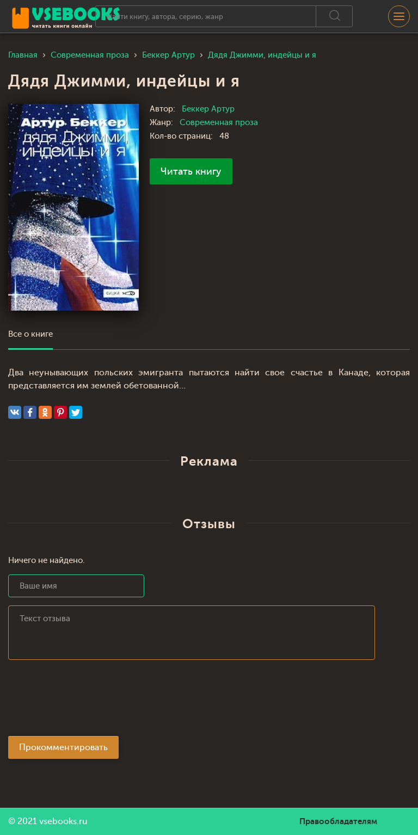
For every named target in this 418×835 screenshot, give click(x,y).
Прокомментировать (63, 747)
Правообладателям (338, 821)
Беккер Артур (208, 109)
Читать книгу (191, 171)
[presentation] (91, 701)
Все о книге (30, 334)
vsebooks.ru (63, 821)
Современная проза (219, 122)
